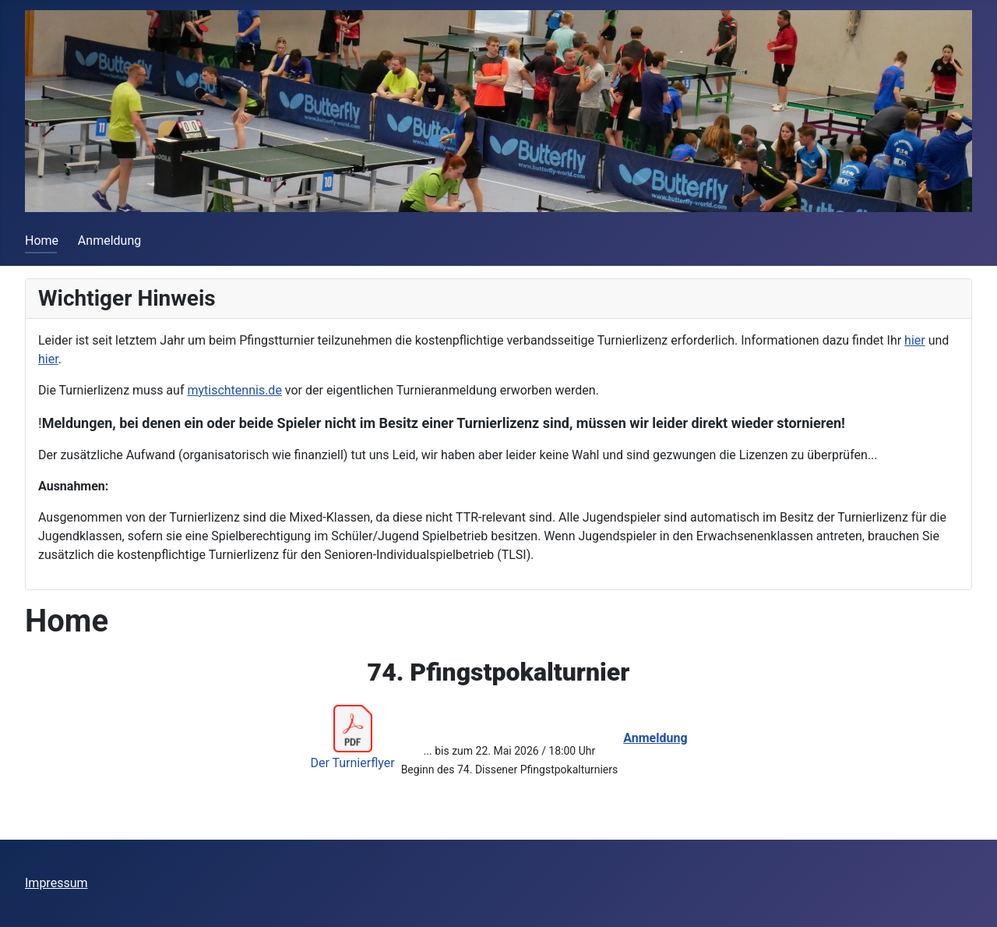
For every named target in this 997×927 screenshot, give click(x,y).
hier (914, 340)
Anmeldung (109, 240)
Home (41, 240)
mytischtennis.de (234, 390)
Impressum (56, 883)
